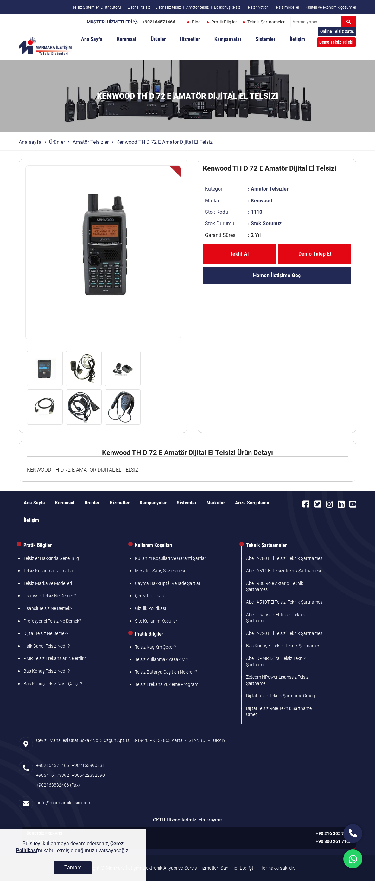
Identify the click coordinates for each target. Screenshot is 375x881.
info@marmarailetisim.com (63, 802)
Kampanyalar (227, 39)
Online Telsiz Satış (337, 31)
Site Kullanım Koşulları (156, 621)
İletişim (297, 39)
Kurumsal (126, 39)
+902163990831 (88, 765)
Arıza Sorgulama (252, 503)
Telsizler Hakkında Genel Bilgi (51, 558)
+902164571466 (158, 21)
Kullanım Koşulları (153, 545)
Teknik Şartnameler (266, 21)
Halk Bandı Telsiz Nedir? (46, 646)
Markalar (216, 503)
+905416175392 (52, 775)
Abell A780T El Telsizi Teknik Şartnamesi (284, 558)
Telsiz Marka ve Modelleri (47, 583)
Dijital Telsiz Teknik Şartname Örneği (281, 695)
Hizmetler (190, 39)
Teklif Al (239, 254)
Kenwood (261, 201)
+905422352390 (88, 775)
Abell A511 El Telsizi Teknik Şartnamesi (283, 570)
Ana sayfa (30, 142)
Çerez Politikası (150, 595)
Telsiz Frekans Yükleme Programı (167, 684)
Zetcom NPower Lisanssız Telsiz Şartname (277, 680)
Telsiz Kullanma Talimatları (49, 570)
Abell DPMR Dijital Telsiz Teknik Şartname (276, 661)
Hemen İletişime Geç (277, 275)
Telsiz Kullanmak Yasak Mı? (161, 659)
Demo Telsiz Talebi (336, 42)
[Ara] (348, 22)
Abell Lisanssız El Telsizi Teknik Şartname (275, 618)
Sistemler (265, 39)
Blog (196, 21)
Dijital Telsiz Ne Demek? (45, 633)
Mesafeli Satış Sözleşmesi (160, 570)
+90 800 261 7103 (334, 841)
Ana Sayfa (91, 39)
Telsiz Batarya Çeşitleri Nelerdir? (166, 672)
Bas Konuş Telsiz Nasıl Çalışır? (52, 683)
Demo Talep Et (314, 254)
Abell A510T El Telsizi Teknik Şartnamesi (284, 602)
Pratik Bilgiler (224, 21)
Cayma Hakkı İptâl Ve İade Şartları (168, 583)
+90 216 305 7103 (334, 833)
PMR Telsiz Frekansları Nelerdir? (54, 658)
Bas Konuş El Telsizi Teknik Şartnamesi (283, 645)
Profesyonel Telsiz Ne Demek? (52, 621)
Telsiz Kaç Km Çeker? (155, 647)
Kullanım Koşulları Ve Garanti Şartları (171, 558)
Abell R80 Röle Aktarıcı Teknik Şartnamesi (274, 586)
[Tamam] (73, 870)
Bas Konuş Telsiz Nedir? (46, 671)
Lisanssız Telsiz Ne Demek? (49, 595)
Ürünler (158, 39)
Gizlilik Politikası (150, 608)
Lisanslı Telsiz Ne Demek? (47, 608)
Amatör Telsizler (91, 142)
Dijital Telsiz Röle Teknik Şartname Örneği (279, 711)
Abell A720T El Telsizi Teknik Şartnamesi (284, 633)
